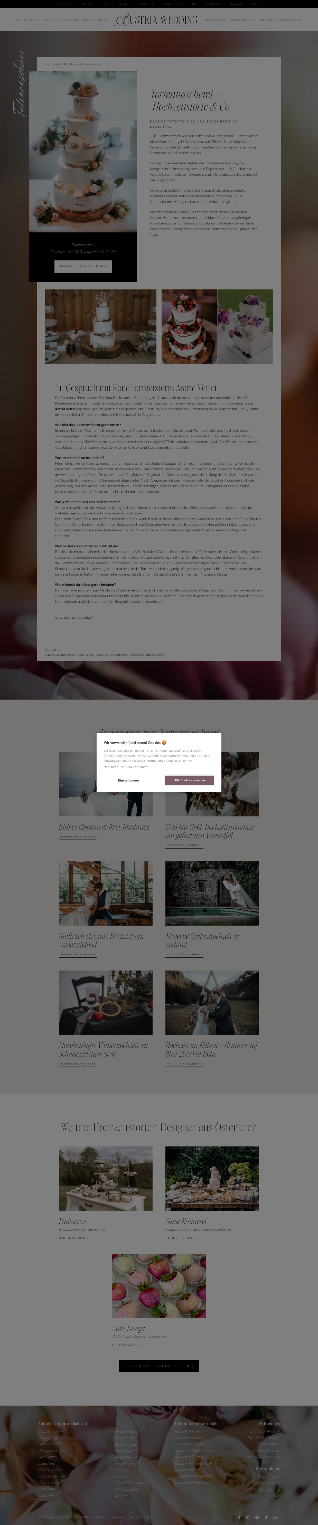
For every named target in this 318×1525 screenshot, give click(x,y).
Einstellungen (128, 780)
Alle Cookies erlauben (189, 780)
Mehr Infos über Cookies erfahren (126, 767)
